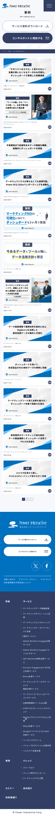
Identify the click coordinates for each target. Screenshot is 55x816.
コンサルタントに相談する (27, 38)
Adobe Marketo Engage (10, 122)
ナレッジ (27, 760)
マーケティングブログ (32, 778)
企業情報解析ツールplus (34, 703)
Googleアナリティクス (24, 122)
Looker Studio (8, 160)
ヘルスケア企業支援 (32, 750)
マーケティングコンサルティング (36, 622)
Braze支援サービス (31, 676)
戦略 (5, 86)
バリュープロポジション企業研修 (37, 745)
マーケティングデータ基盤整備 (36, 608)
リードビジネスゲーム (32, 740)
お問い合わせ (9, 579)
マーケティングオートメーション (33, 160)
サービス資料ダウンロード (27, 26)
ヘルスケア (18, 379)
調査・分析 (18, 269)
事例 (7, 760)
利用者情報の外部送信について (17, 582)
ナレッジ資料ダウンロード (34, 773)
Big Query (34, 122)
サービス (27, 601)
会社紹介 (27, 788)
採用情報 (10, 797)
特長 (7, 601)
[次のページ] (31, 499)
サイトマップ (46, 579)
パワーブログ (28, 767)
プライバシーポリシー (28, 579)
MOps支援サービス (31, 726)
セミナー (9, 788)
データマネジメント (13, 86)
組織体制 (22, 86)
